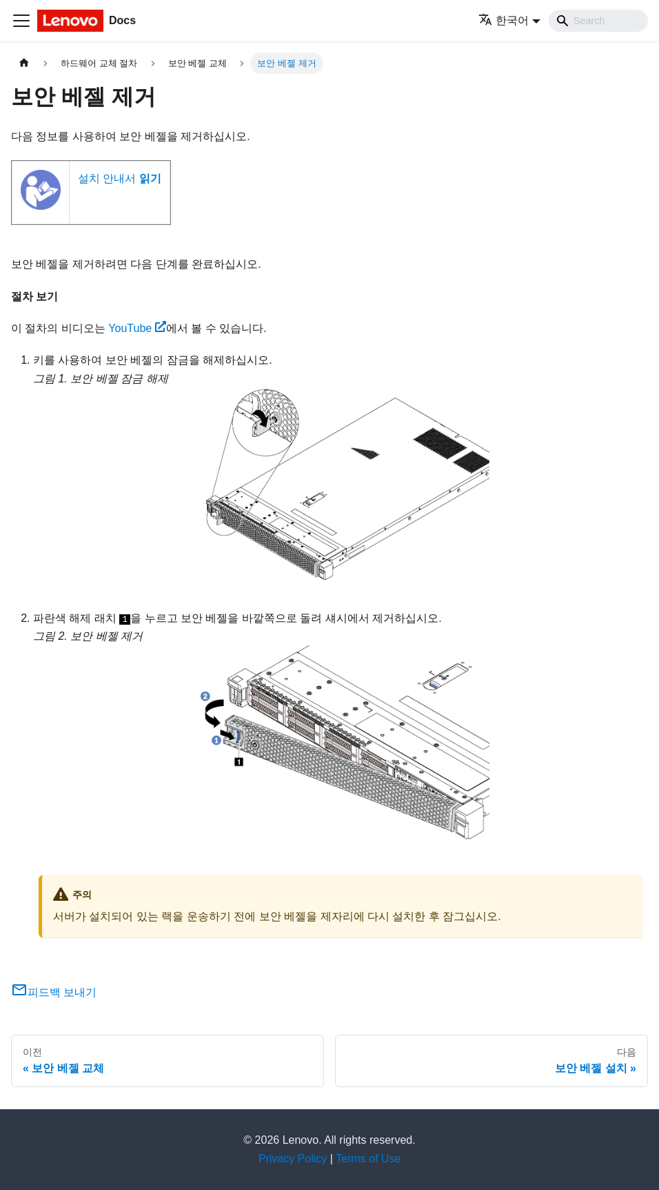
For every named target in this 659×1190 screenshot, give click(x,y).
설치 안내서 (119, 178)
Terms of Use (368, 1158)
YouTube (137, 328)
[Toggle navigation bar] (21, 20)
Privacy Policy (292, 1158)
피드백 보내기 (54, 992)
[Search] (598, 21)
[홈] (24, 63)
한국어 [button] (503, 20)
